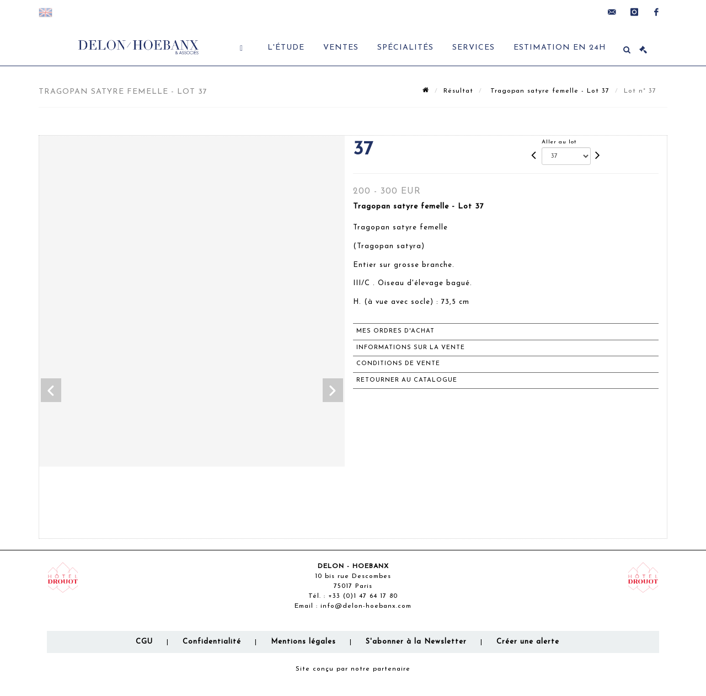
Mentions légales (303, 641)
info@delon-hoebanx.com (365, 606)
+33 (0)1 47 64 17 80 (363, 596)
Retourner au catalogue (406, 380)
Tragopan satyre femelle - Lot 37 (548, 91)
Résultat (458, 91)
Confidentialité (212, 641)
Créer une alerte (527, 641)
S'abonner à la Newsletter (416, 641)
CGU (144, 641)
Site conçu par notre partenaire (353, 669)
